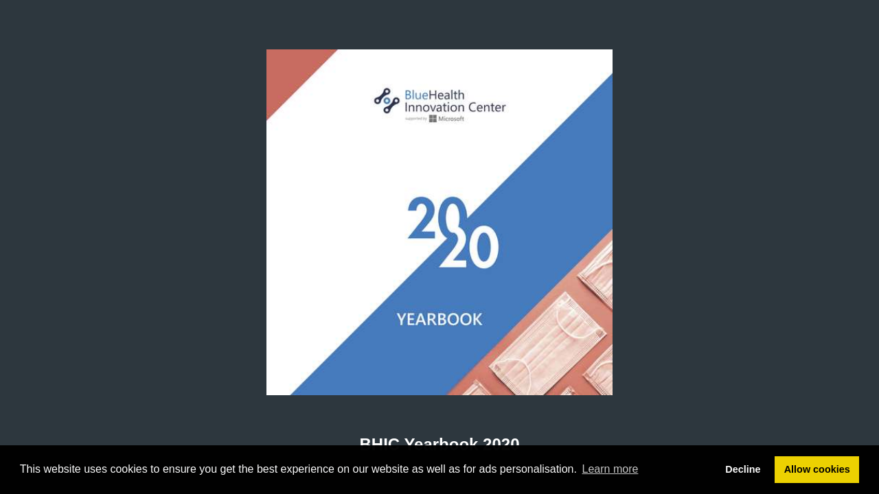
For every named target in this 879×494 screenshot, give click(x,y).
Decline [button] (742, 469)
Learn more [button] (610, 469)
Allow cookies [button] (817, 469)
